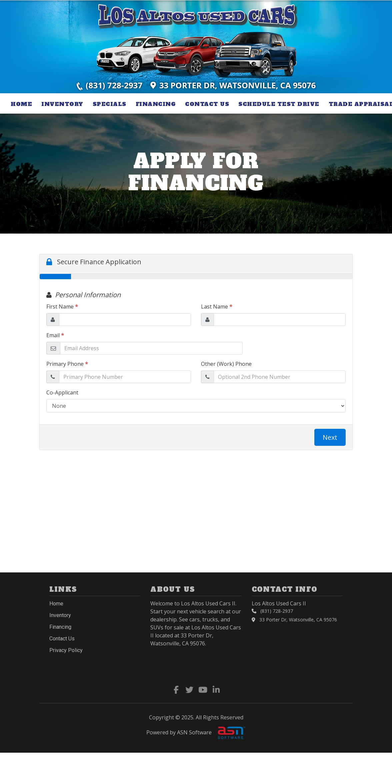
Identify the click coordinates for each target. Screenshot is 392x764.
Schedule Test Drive (278, 104)
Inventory (62, 104)
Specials (109, 104)
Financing (156, 104)
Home (21, 104)
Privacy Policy (66, 650)
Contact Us (207, 104)
